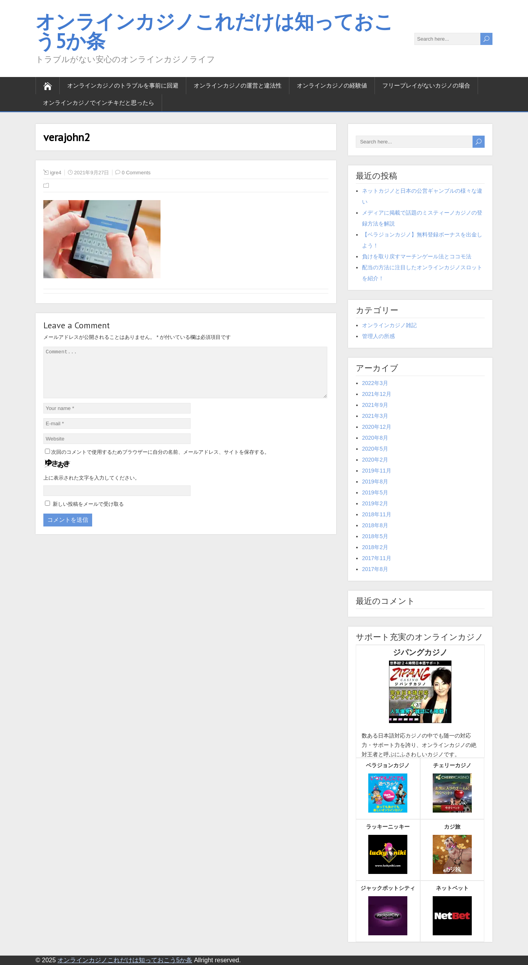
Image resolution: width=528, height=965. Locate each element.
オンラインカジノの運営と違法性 (238, 85)
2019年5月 (375, 492)
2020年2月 (375, 460)
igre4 (55, 172)
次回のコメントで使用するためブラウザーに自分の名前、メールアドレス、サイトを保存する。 (160, 461)
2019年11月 (376, 470)
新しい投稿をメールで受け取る (88, 513)
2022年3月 (375, 383)
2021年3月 (375, 416)
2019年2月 (375, 503)
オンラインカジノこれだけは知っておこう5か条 (215, 31)
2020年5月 (375, 449)
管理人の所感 (378, 336)
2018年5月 (375, 536)
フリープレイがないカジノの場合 (426, 85)
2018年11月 (376, 514)
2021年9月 (375, 405)
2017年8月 (375, 569)
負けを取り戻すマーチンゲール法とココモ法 (416, 256)
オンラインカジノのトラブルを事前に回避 (122, 85)
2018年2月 (375, 547)
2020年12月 (376, 427)
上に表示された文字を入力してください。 (91, 487)
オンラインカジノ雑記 (389, 325)
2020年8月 (375, 438)
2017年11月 (376, 558)
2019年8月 (375, 481)
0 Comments (136, 172)
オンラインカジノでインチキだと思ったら (98, 102)
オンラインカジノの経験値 (332, 85)
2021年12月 (376, 394)
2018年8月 (375, 525)
